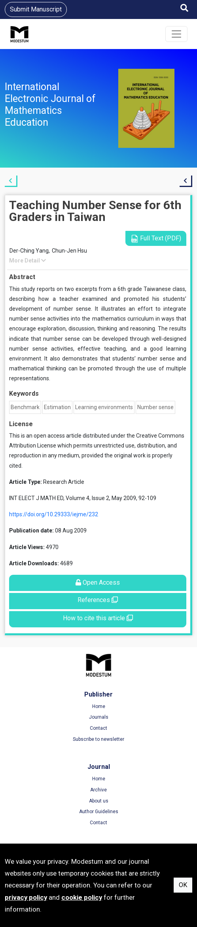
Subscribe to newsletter (98, 739)
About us (98, 801)
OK (183, 885)
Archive (98, 790)
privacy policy (26, 897)
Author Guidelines (98, 811)
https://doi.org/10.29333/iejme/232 (53, 514)
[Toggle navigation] (176, 34)
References (98, 600)
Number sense (155, 407)
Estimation (57, 407)
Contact (98, 728)
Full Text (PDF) (156, 238)
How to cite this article (98, 618)
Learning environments (104, 407)
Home (98, 706)
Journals (98, 717)
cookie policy (81, 897)
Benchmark (25, 407)
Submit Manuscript (36, 9)
